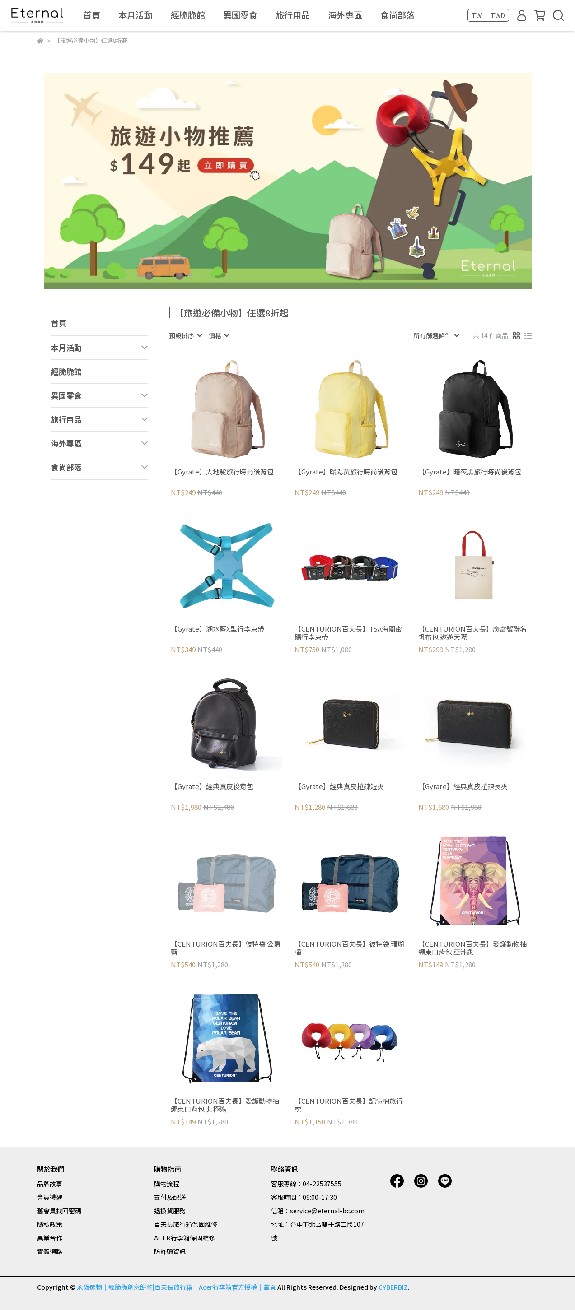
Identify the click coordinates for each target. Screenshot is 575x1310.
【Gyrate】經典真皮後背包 (212, 786)
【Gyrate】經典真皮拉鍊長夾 (463, 786)
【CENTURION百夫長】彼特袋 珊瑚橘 (349, 948)
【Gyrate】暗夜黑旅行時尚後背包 (469, 472)
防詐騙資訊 (170, 1251)
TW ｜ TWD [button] (488, 15)
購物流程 (166, 1183)
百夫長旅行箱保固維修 (185, 1224)
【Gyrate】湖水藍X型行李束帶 (217, 629)
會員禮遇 (49, 1197)
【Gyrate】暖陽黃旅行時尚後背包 (346, 472)
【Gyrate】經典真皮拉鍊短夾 (339, 786)
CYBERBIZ (393, 1286)
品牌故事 (49, 1183)
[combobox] (185, 335)
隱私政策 (49, 1224)
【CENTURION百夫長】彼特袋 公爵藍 (225, 948)
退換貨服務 (170, 1210)
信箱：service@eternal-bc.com (318, 1210)
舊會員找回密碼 (59, 1210)
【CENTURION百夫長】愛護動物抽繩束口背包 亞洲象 (472, 948)
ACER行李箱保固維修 (184, 1237)
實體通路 (49, 1251)
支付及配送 (170, 1197)
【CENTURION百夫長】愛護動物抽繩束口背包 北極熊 (225, 1105)
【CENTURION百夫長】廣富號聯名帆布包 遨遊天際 (472, 633)
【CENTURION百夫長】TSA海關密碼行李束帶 (348, 633)
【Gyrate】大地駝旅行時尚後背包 (222, 472)
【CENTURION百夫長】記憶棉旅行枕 (349, 1105)
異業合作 (49, 1237)
